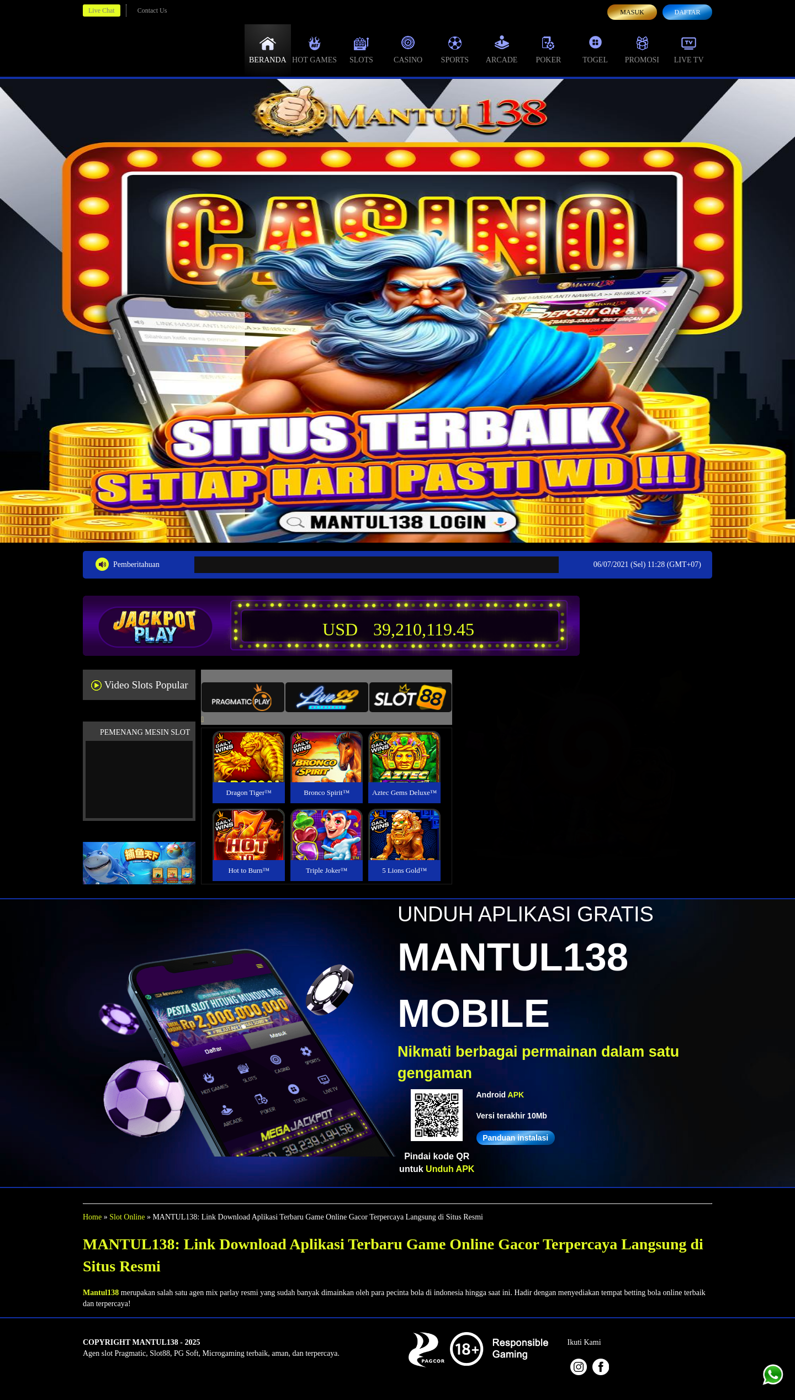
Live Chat (101, 10)
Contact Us (152, 10)
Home (92, 1217)
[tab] (243, 697)
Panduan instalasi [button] (515, 1137)
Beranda (268, 49)
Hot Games (314, 49)
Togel (595, 49)
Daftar (687, 12)
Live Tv (689, 49)
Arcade (502, 49)
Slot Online (127, 1217)
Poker (548, 49)
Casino (408, 49)
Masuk (632, 12)
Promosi (642, 49)
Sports (455, 49)
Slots (361, 49)
